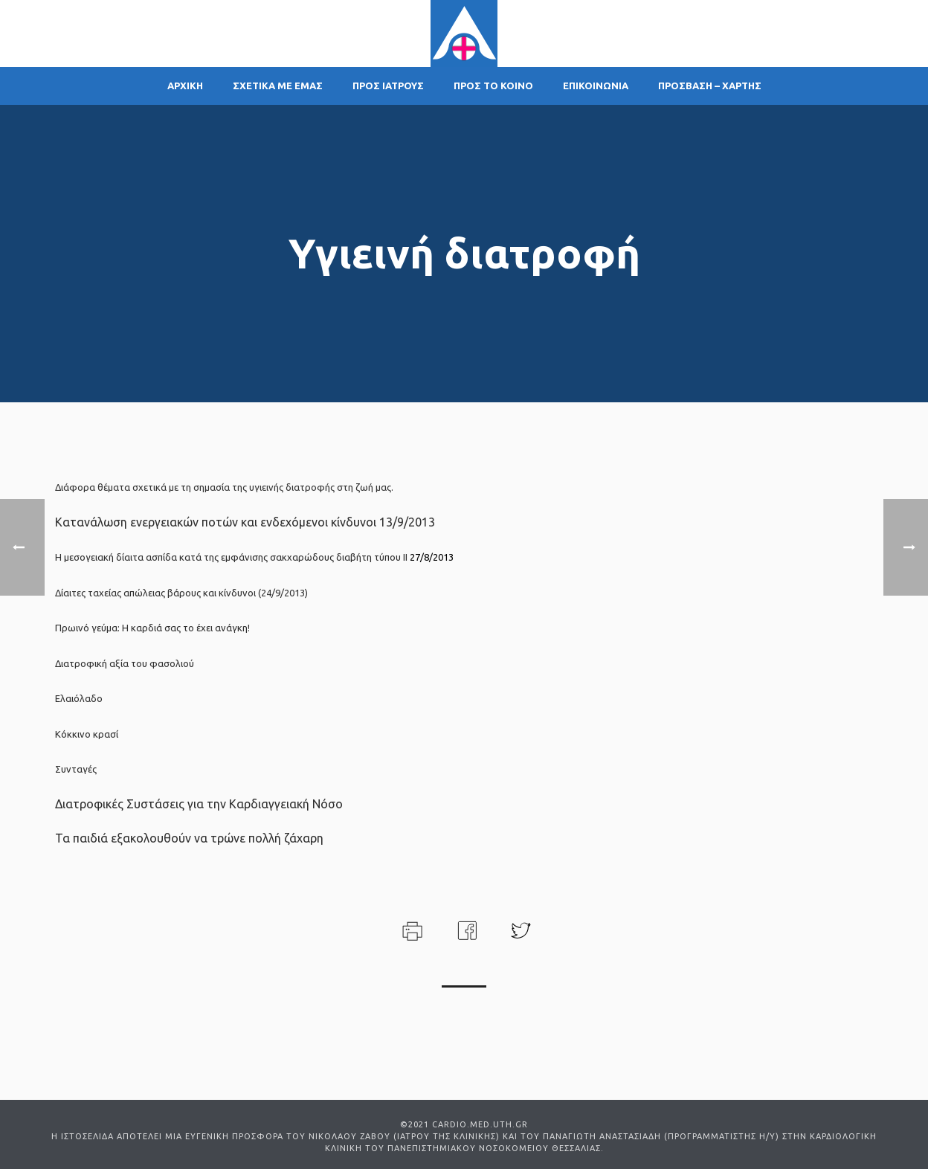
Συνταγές (76, 769)
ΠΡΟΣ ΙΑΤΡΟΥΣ (388, 85)
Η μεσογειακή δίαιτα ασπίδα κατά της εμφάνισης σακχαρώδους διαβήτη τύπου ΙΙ (231, 557)
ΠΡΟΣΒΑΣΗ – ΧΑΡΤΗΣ (709, 85)
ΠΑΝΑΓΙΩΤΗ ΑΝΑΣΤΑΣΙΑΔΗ (602, 1136)
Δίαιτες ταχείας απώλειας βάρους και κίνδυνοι (155, 592)
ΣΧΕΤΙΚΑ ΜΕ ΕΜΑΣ (278, 85)
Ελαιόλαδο (79, 698)
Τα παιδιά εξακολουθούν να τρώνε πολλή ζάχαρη (189, 838)
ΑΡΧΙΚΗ (185, 85)
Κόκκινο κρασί (86, 734)
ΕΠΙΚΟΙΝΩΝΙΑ (595, 85)
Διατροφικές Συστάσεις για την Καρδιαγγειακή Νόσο (199, 804)
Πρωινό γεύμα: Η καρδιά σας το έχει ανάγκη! (152, 627)
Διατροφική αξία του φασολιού (124, 663)
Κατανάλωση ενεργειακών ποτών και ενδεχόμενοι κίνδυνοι (215, 522)
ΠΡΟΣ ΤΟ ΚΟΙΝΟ (493, 85)
